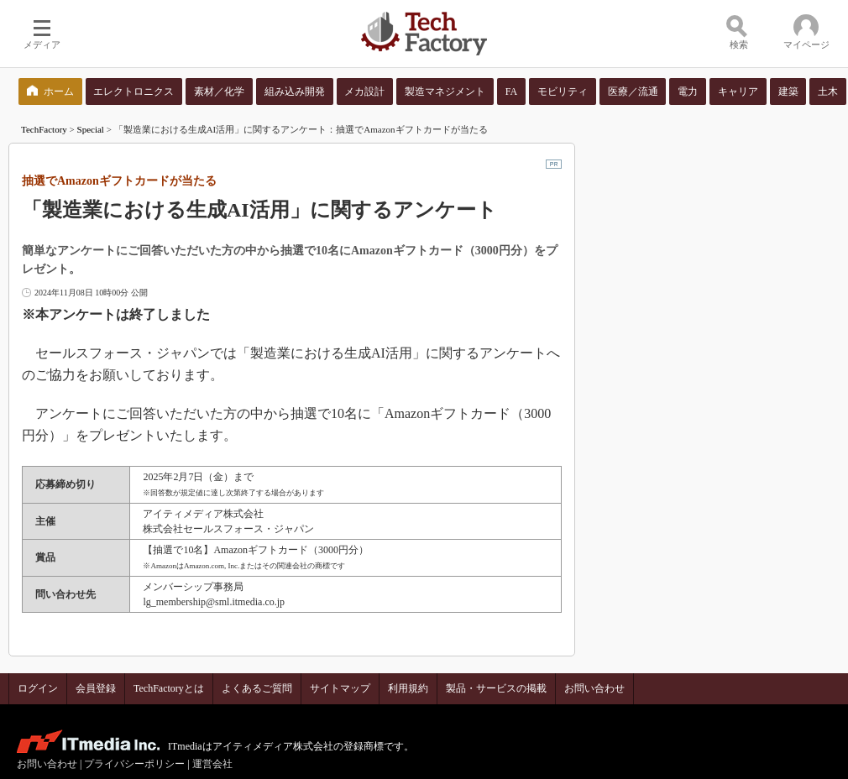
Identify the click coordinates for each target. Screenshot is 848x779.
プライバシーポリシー (134, 764)
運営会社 (212, 764)
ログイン (38, 688)
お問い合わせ (594, 688)
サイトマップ (340, 688)
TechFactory (44, 129)
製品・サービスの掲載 (496, 688)
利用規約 (408, 688)
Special (90, 129)
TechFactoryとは (168, 688)
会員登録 (96, 688)
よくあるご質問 (257, 688)
